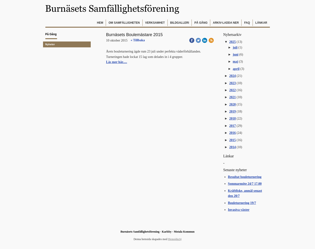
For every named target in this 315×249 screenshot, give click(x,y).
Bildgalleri (179, 22)
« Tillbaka (138, 40)
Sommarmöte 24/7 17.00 (245, 183)
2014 (232, 147)
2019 (232, 111)
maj (235, 61)
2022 (232, 90)
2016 (232, 133)
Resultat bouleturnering (245, 177)
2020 (232, 104)
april (236, 69)
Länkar (261, 22)
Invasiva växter (239, 209)
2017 (232, 126)
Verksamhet (155, 22)
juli (235, 47)
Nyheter (50, 44)
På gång (200, 22)
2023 (232, 83)
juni (235, 54)
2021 (232, 97)
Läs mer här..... (116, 62)
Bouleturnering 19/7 (242, 203)
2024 (232, 76)
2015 (232, 140)
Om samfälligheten (124, 22)
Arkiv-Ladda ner (226, 22)
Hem (100, 22)
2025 (232, 42)
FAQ (247, 22)
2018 (232, 118)
